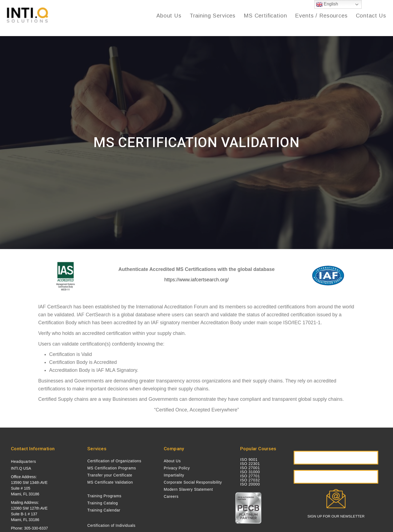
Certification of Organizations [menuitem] (114, 461)
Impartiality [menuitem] (174, 475)
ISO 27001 (250, 468)
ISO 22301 (250, 463)
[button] (336, 457)
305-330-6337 (36, 528)
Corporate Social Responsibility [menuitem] (193, 482)
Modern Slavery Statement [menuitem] (188, 489)
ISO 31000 (250, 472)
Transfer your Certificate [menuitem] (109, 475)
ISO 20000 (250, 484)
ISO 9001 (249, 459)
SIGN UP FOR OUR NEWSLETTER (335, 516)
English (327, 4)
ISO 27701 (250, 476)
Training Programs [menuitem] (104, 496)
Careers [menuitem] (171, 496)
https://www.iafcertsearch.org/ (196, 279)
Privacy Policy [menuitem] (177, 468)
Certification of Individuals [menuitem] (111, 525)
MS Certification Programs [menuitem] (111, 468)
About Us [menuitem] (172, 461)
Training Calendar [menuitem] (103, 510)
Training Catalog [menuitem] (102, 503)
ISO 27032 (250, 480)
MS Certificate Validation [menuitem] (110, 482)
